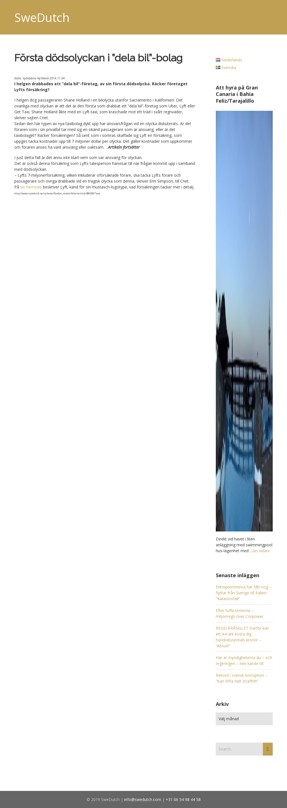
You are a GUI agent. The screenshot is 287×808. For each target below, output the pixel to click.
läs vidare (261, 550)
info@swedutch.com (142, 799)
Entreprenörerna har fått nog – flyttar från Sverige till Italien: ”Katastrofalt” (244, 592)
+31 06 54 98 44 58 (183, 799)
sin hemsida (31, 187)
